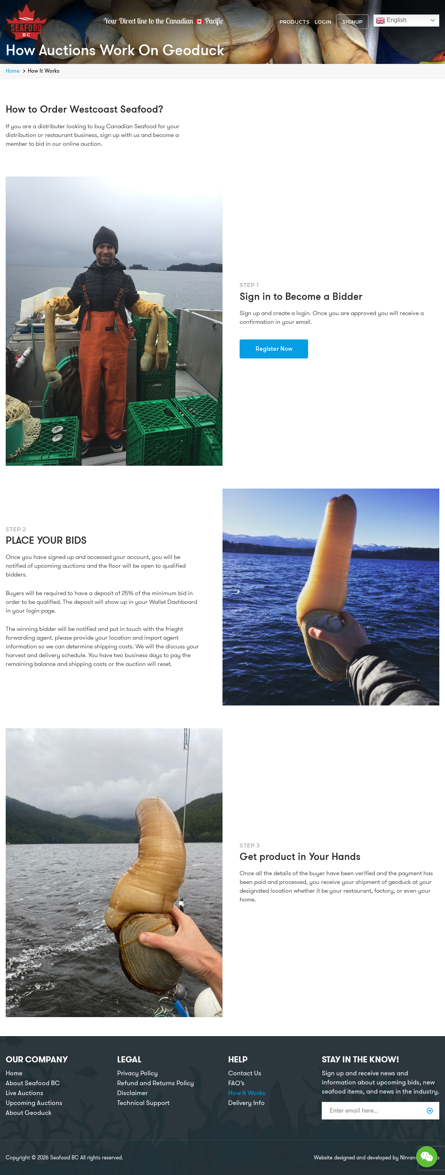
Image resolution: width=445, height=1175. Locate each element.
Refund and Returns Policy (155, 1083)
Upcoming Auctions (34, 1103)
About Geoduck (28, 1112)
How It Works (246, 1093)
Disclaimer (132, 1093)
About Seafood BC (33, 1083)
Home (12, 71)
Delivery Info (246, 1103)
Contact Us (244, 1073)
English (391, 20)
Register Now (274, 349)
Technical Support (143, 1103)
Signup (352, 22)
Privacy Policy (137, 1073)
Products (295, 22)
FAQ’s (236, 1083)
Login (323, 22)
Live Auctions (24, 1093)
